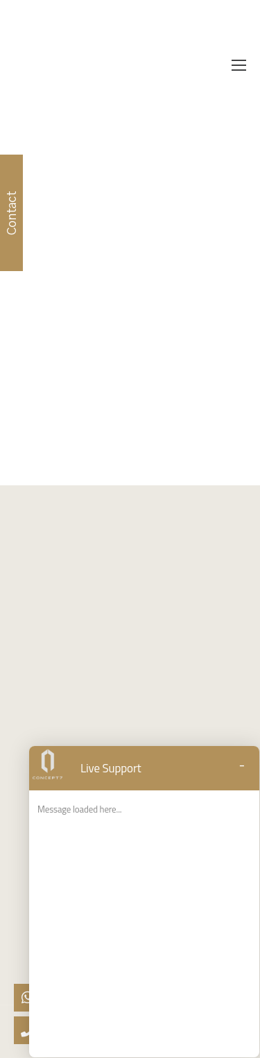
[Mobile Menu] (239, 65)
